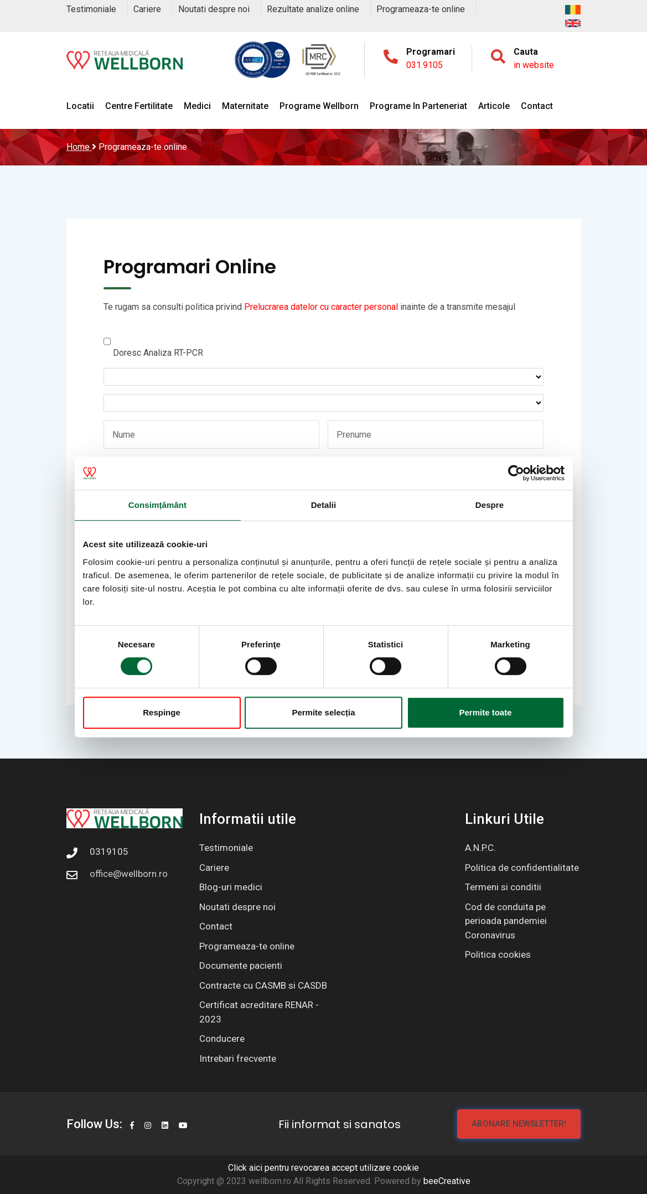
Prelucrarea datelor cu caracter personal (321, 307)
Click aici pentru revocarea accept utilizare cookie (323, 1167)
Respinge (161, 712)
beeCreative (446, 1181)
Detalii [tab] (324, 505)
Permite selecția (323, 712)
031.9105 (424, 65)
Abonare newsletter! (519, 1124)
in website (534, 65)
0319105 (109, 851)
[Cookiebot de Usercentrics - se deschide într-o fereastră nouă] (516, 473)
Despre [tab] (489, 505)
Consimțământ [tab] (157, 505)
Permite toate (485, 712)
